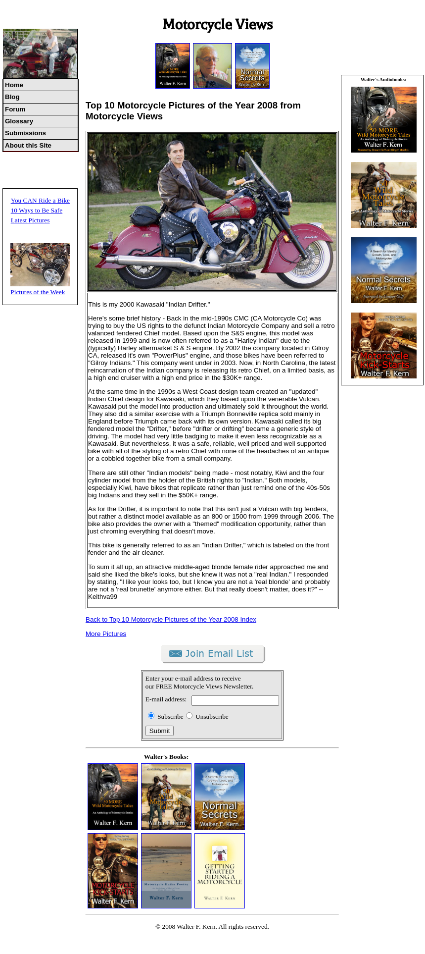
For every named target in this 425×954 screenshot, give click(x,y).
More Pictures (106, 633)
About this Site (28, 145)
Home (14, 85)
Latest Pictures (30, 220)
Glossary (19, 121)
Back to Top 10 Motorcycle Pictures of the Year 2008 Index (171, 619)
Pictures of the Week (37, 292)
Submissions (25, 133)
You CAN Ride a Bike (40, 200)
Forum (15, 109)
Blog (12, 97)
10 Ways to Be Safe (37, 210)
